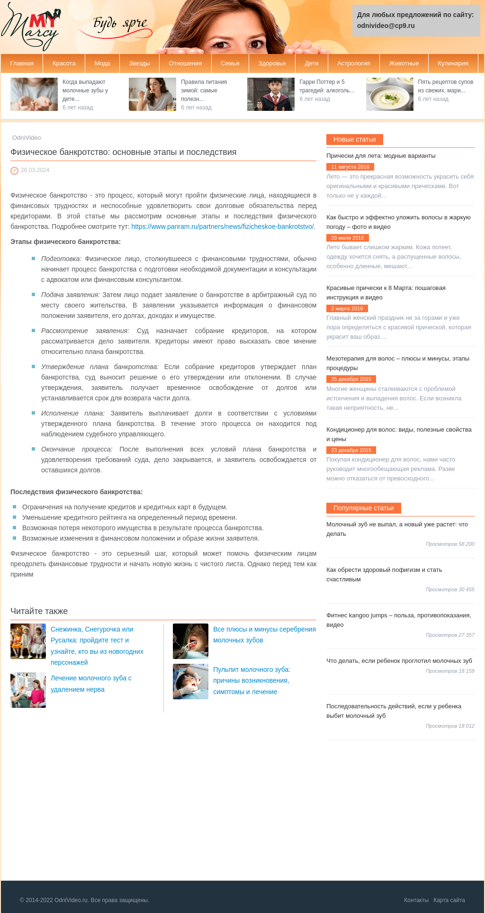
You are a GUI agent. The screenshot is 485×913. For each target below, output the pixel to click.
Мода (102, 63)
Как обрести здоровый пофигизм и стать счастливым (384, 574)
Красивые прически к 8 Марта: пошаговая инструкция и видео (386, 292)
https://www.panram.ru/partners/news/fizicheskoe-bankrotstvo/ (222, 226)
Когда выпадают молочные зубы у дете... (85, 90)
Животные (404, 63)
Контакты (416, 900)
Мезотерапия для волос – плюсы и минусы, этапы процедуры (397, 363)
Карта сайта (449, 900)
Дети (312, 63)
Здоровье (272, 63)
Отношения (185, 63)
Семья (230, 63)
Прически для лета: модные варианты (380, 155)
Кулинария (453, 63)
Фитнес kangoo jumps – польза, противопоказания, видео (398, 620)
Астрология (353, 63)
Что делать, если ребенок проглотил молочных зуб (399, 660)
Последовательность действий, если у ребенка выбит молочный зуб (393, 711)
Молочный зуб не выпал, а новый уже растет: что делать (397, 529)
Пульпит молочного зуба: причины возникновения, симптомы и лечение (251, 681)
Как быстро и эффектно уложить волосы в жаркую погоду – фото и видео (398, 222)
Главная (22, 63)
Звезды (139, 63)
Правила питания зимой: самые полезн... (204, 90)
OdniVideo (26, 137)
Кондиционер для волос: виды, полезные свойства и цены (399, 434)
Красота (64, 63)
